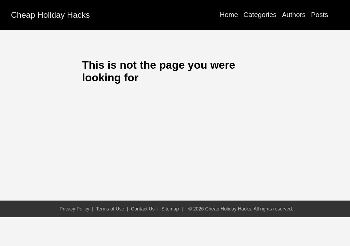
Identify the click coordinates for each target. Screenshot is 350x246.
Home (229, 14)
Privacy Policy (74, 208)
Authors (294, 14)
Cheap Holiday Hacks (50, 14)
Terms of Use (110, 208)
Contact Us (142, 208)
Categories (260, 14)
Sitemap (170, 208)
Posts (319, 14)
